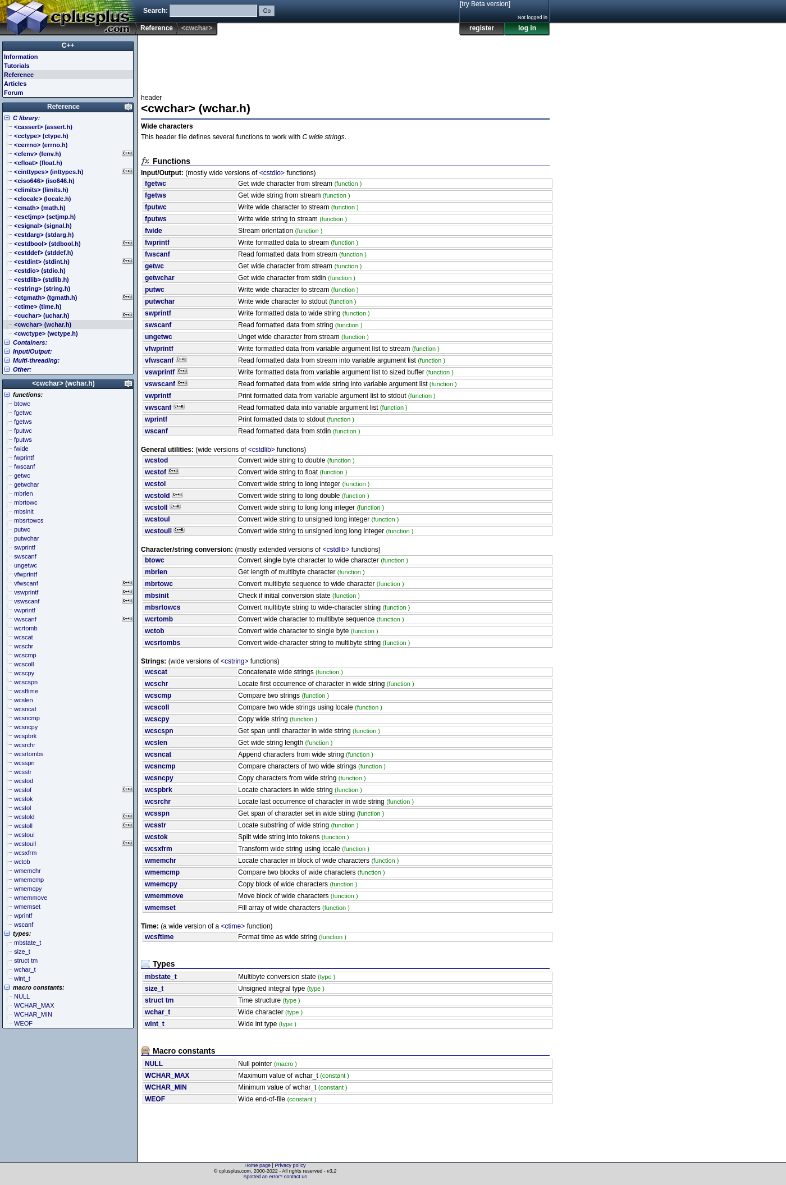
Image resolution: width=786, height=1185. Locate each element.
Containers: (30, 342)
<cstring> (234, 661)
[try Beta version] (485, 4)
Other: (22, 369)
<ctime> (233, 926)
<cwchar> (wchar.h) (63, 383)
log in (527, 28)
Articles (15, 83)
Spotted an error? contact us (275, 1176)
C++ (68, 45)
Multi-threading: (36, 360)
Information (21, 56)
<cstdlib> (261, 450)
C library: (26, 118)
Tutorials (17, 65)
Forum (13, 92)
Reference (156, 28)
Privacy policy (290, 1165)
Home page (258, 1165)
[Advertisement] (345, 61)
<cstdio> (272, 173)
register (481, 28)
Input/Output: (32, 351)
